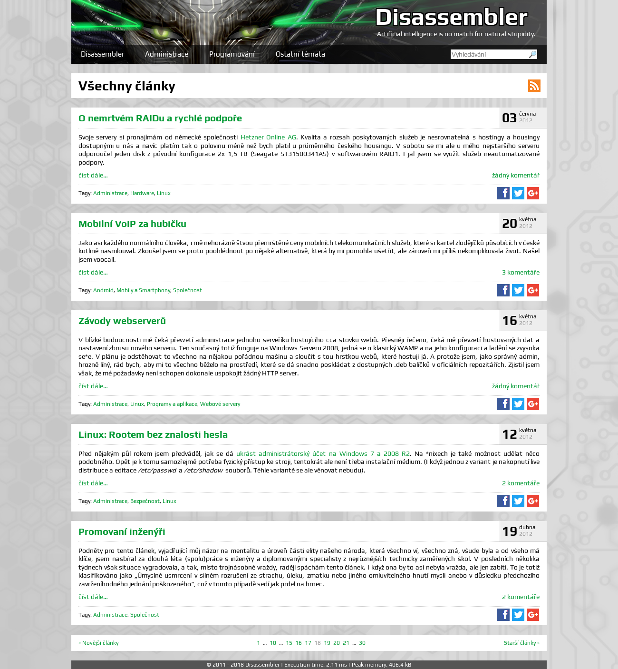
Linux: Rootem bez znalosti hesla (153, 434)
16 (298, 642)
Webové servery (220, 404)
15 (289, 642)
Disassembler (451, 16)
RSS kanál (534, 85)
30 (362, 642)
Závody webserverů (122, 320)
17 (308, 642)
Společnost (187, 290)
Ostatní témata (300, 54)
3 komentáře (521, 272)
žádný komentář (516, 175)
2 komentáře (521, 483)
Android (103, 290)
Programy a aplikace (172, 404)
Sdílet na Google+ (533, 193)
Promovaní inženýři (121, 531)
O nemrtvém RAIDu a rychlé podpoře (160, 117)
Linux (164, 193)
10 (273, 642)
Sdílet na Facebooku (503, 193)
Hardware (142, 193)
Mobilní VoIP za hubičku (132, 223)
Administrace (166, 54)
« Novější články (98, 642)
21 (346, 642)
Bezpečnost (145, 501)
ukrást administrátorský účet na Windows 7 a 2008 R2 (322, 453)
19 (327, 642)
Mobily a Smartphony (143, 290)
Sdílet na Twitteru (518, 193)
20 (336, 642)
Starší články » (522, 642)
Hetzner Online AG (268, 137)
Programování (232, 54)
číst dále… (93, 175)
